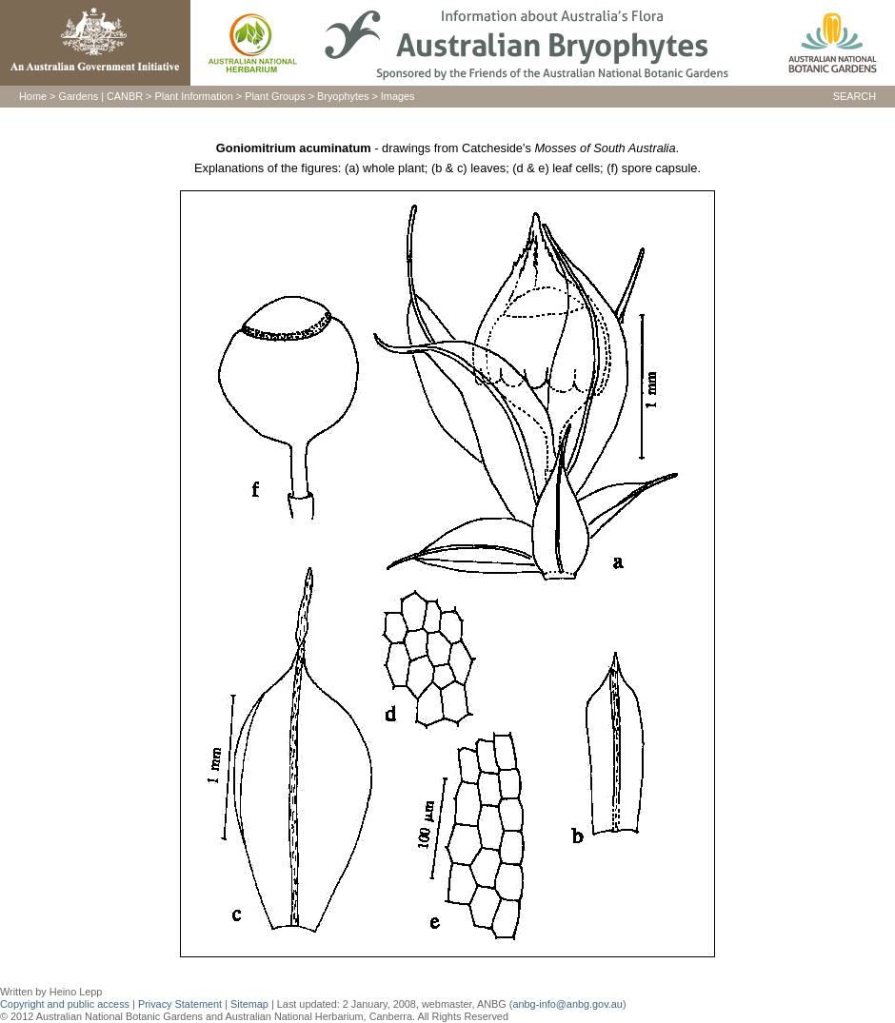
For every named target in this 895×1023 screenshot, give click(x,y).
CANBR (125, 96)
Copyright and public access (64, 1004)
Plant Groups (275, 96)
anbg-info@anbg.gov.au (567, 1004)
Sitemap (249, 1004)
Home (33, 96)
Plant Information (194, 96)
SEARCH (854, 96)
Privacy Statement (181, 1004)
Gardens (78, 96)
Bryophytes (342, 96)
